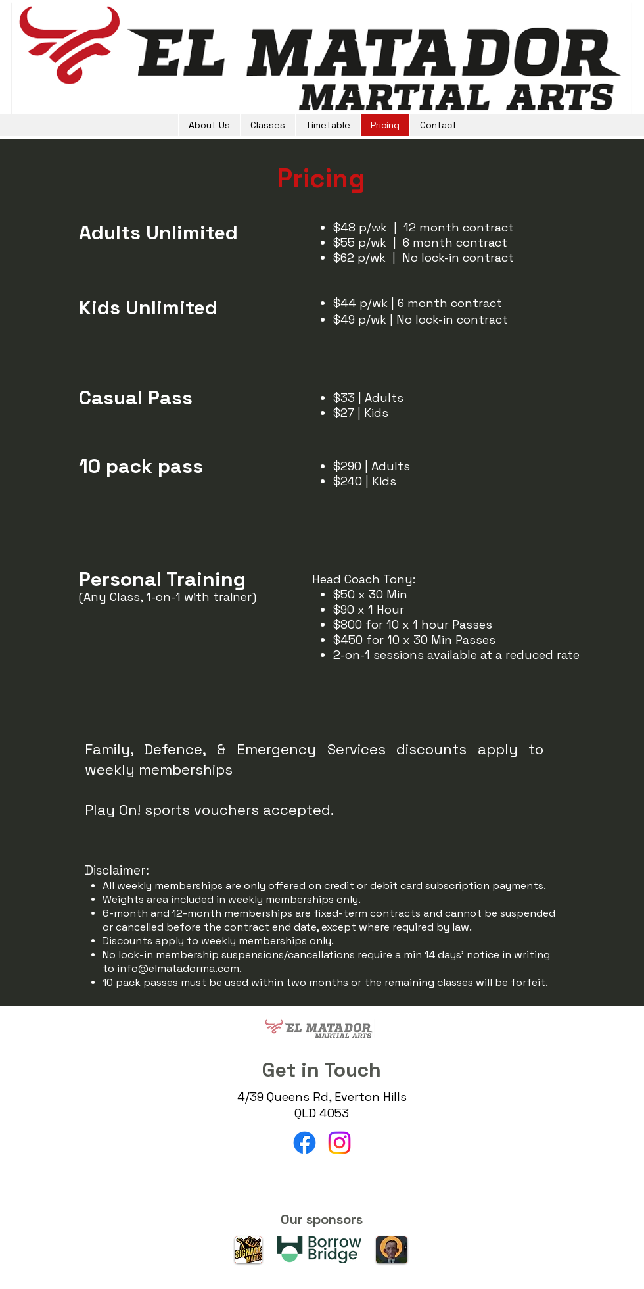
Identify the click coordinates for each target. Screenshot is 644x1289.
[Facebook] (304, 1142)
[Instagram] (339, 1142)
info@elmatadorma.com (178, 968)
